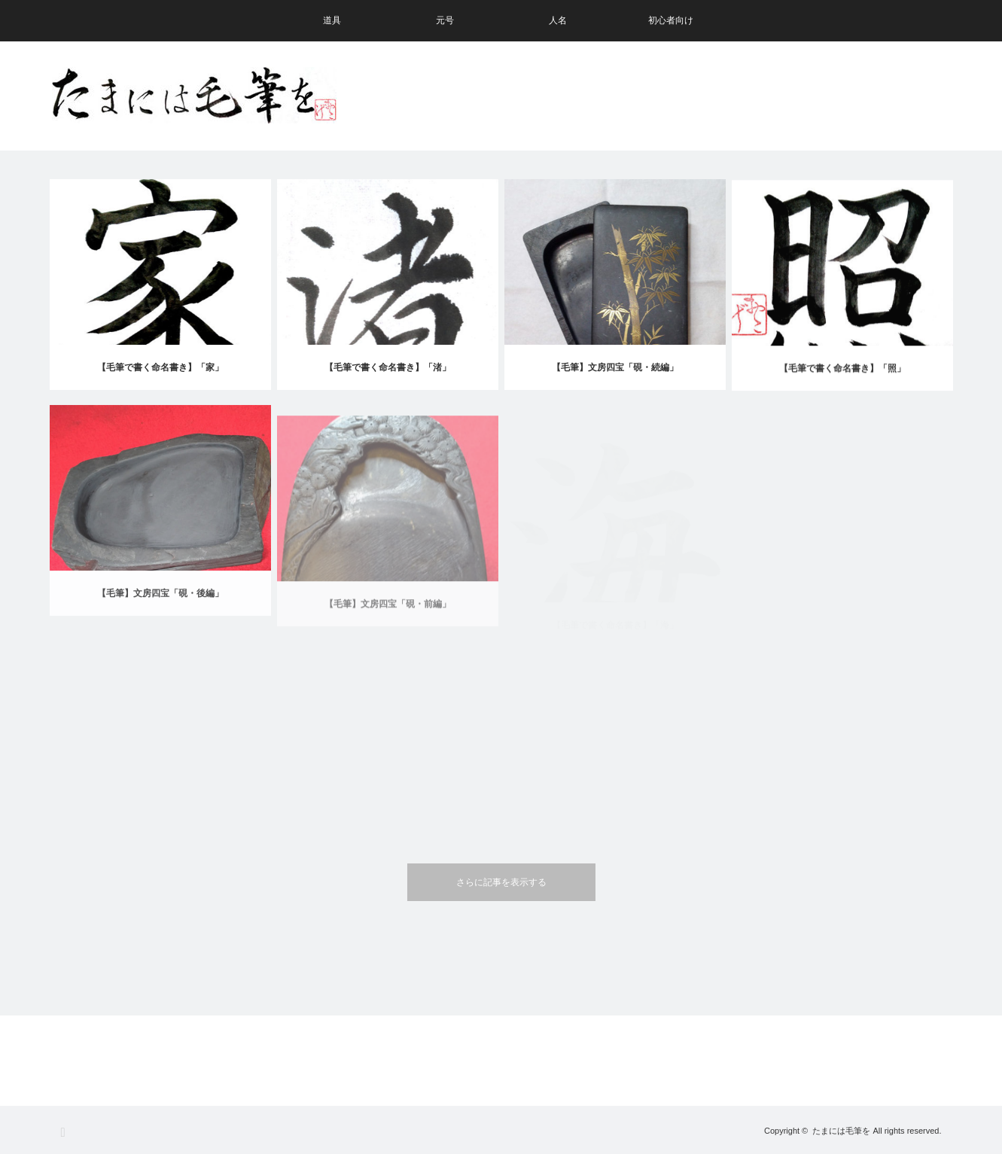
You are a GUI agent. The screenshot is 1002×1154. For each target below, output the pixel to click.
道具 (332, 20)
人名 (558, 20)
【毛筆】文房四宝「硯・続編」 (615, 369)
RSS (67, 1132)
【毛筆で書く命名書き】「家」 (160, 367)
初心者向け (670, 20)
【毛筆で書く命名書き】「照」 (842, 374)
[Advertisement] (679, 96)
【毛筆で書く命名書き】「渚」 (387, 367)
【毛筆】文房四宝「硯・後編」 (160, 607)
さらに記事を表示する (501, 882)
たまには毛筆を (841, 1130)
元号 (445, 20)
